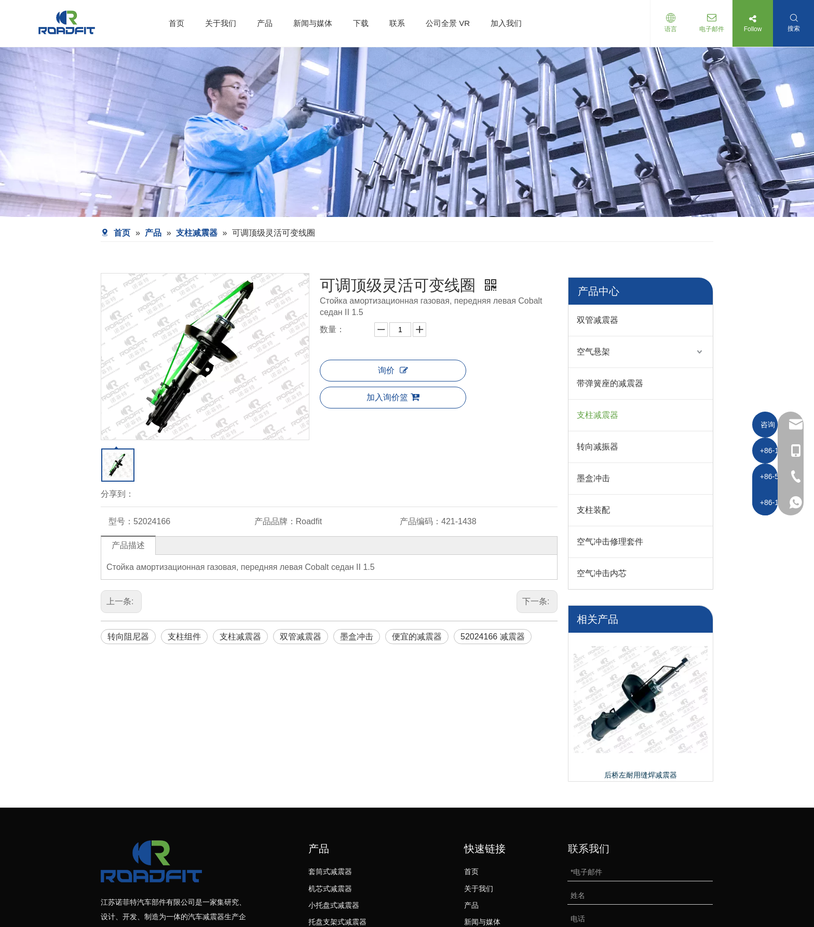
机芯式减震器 (330, 888)
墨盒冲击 (356, 636)
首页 (176, 23)
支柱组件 (184, 636)
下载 (361, 23)
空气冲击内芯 (602, 573)
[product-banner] (407, 132)
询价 (393, 370)
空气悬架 (593, 351)
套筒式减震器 (330, 871)
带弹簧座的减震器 (610, 383)
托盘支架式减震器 (337, 922)
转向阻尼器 (128, 636)
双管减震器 (300, 636)
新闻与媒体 (312, 23)
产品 (265, 23)
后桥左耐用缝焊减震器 (640, 775)
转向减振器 (597, 446)
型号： (120, 521)
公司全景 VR (448, 23)
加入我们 (506, 23)
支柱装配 (593, 510)
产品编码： (420, 521)
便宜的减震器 (417, 636)
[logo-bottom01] (151, 861)
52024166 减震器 (492, 636)
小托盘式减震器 (333, 905)
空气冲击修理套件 (610, 541)
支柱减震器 (240, 636)
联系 (397, 23)
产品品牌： (275, 521)
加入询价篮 (393, 397)
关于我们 (220, 23)
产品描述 (128, 545)
